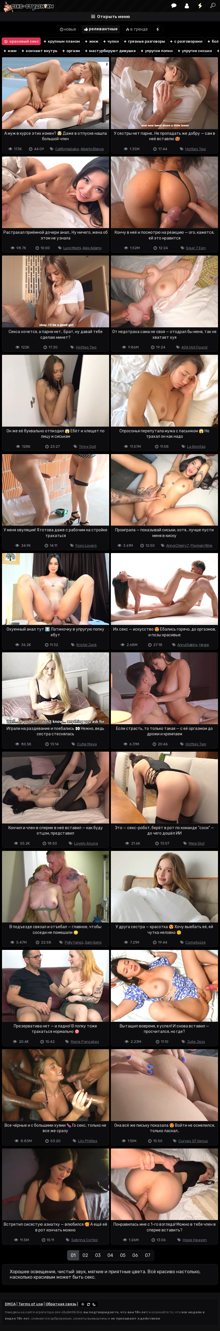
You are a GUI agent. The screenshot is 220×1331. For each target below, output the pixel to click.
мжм (10, 51)
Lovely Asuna (86, 843)
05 (122, 1255)
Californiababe (67, 149)
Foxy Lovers (86, 545)
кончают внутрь (39, 51)
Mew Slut (197, 843)
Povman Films (201, 545)
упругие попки (156, 51)
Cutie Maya (87, 744)
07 (147, 1255)
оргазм (71, 51)
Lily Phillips (87, 1141)
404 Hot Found (194, 347)
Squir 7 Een (196, 248)
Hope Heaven (195, 1240)
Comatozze (195, 942)
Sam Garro (93, 942)
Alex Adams (91, 248)
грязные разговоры (144, 41)
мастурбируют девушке (110, 51)
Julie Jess (196, 1041)
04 (110, 1255)
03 (98, 1255)
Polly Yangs (74, 942)
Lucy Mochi (72, 248)
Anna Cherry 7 (177, 545)
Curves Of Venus (193, 1141)
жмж (91, 41)
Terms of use (30, 1304)
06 (135, 1255)
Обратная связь (61, 1304)
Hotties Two (195, 149)
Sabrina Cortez (84, 1240)
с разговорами (186, 41)
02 (85, 1255)
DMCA (10, 1304)
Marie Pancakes (85, 1041)
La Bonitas (196, 446)
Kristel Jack (86, 645)
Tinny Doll (87, 446)
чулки (111, 41)
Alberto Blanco (92, 149)
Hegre (204, 645)
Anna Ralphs (187, 645)
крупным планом (61, 41)
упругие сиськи (194, 51)
